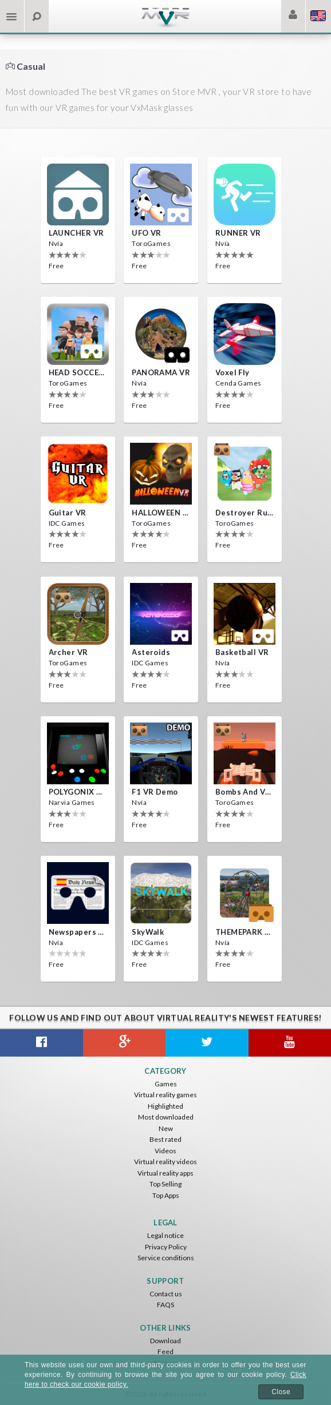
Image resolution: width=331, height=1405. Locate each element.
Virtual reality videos (165, 1161)
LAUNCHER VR (76, 232)
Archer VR (68, 652)
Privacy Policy (166, 1247)
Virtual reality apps (165, 1173)
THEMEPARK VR (244, 931)
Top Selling (165, 1184)
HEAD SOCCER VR (78, 372)
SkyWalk (148, 931)
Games (166, 1083)
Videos (165, 1150)
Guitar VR (67, 512)
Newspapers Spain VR (78, 931)
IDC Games (67, 523)
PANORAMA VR (161, 372)
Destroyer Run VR (244, 512)
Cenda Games (238, 383)
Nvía (56, 243)
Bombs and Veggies (244, 791)
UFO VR (146, 232)
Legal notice (165, 1235)
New (166, 1128)
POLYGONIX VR (78, 791)
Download (165, 1340)
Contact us (165, 1293)
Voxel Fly (232, 372)
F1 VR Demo (155, 791)
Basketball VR (242, 652)
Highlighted (165, 1106)
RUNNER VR (238, 232)
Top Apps (165, 1195)
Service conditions (165, 1257)
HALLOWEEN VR (161, 512)
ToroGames (151, 243)
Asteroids (151, 652)
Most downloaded (166, 1117)
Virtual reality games (165, 1094)
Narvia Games (72, 802)
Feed (165, 1351)
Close (280, 1392)
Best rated (165, 1139)
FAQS (165, 1304)
